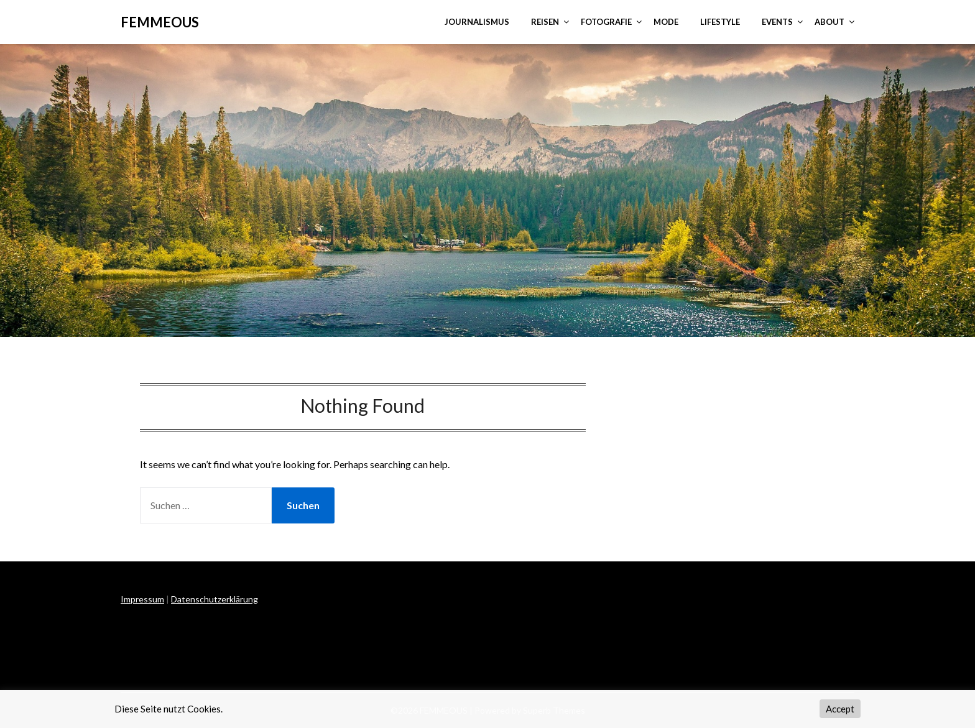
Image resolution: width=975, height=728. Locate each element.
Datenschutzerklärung (214, 599)
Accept (840, 708)
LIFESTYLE (720, 22)
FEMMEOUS (160, 22)
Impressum (142, 599)
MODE (666, 22)
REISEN (545, 22)
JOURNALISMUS (477, 22)
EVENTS (777, 22)
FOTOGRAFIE (606, 22)
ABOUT (829, 22)
